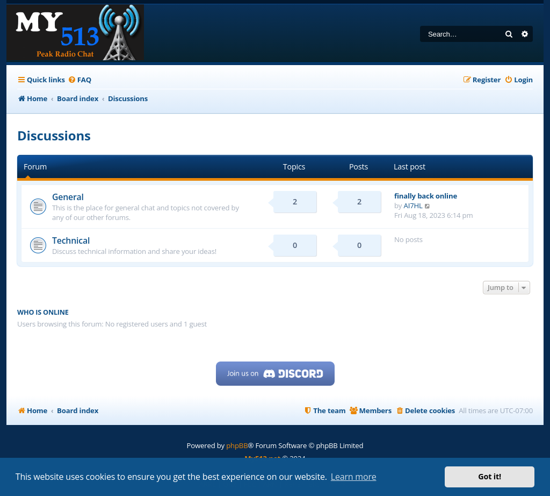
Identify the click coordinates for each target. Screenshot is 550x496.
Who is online (43, 312)
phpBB (237, 445)
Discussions (54, 135)
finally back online (425, 196)
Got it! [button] (489, 476)
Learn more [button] (354, 477)
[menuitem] (79, 80)
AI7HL (413, 205)
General (68, 197)
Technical (71, 240)
